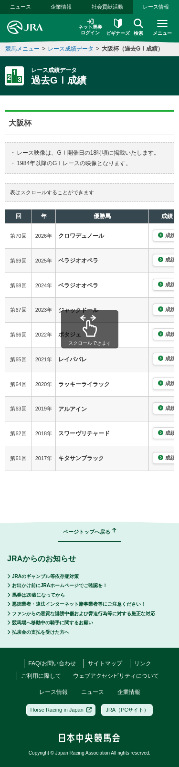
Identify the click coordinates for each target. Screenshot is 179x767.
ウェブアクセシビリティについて (116, 675)
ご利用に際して (41, 675)
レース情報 (156, 7)
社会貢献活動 (107, 7)
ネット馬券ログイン (90, 27)
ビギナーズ (118, 27)
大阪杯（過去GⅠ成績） (132, 48)
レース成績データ (71, 48)
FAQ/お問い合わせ (51, 663)
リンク (142, 663)
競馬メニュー (22, 48)
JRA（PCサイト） (127, 710)
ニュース (20, 7)
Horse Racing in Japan (61, 710)
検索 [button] (138, 27)
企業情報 (61, 7)
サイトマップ (105, 663)
